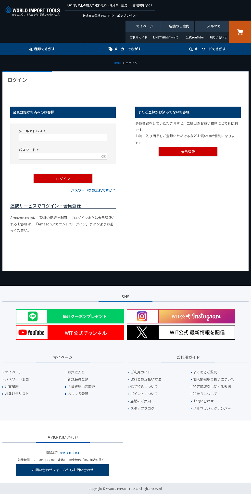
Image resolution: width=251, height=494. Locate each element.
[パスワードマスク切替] (103, 156)
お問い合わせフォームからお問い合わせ (63, 469)
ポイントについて (144, 393)
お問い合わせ (218, 37)
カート (240, 32)
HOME (118, 63)
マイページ (144, 26)
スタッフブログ (142, 408)
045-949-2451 (69, 452)
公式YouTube (194, 37)
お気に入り (76, 372)
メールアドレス (33, 130)
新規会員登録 (78, 379)
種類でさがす (44, 48)
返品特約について (144, 386)
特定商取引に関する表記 (212, 386)
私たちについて (205, 393)
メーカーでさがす (127, 48)
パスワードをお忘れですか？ (93, 190)
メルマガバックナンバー (212, 408)
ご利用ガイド (138, 37)
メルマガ (214, 26)
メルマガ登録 (78, 393)
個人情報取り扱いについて (213, 379)
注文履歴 (12, 386)
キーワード (210, 48)
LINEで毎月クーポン (166, 37)
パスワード (29, 149)
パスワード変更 (17, 379)
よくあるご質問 (205, 372)
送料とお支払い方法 (145, 379)
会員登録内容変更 (81, 386)
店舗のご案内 (179, 26)
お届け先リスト (17, 393)
